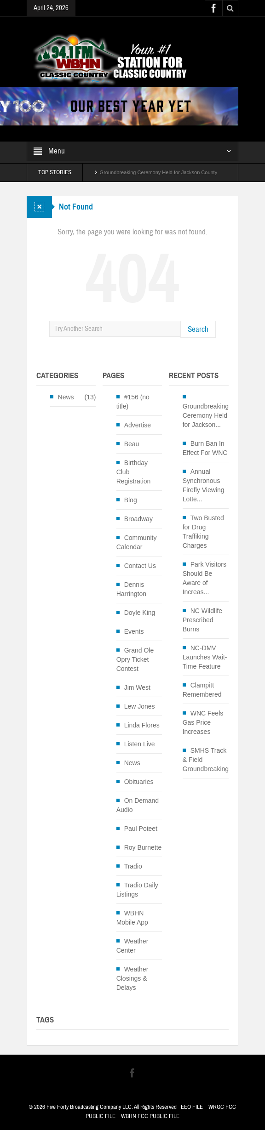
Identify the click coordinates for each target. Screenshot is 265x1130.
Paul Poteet (140, 828)
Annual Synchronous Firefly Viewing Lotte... (204, 485)
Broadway (138, 518)
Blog (130, 500)
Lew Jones (139, 706)
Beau (131, 444)
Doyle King (140, 612)
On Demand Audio (137, 805)
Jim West (137, 687)
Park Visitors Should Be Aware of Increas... (204, 578)
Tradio (133, 866)
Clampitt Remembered (202, 689)
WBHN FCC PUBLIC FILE (150, 1116)
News (66, 397)
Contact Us (140, 565)
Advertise (137, 425)
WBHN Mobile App (132, 917)
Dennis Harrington (131, 589)
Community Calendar (136, 542)
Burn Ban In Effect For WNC (205, 448)
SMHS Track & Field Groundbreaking (206, 759)
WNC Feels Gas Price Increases (203, 722)
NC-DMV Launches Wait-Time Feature (205, 657)
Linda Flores (142, 725)
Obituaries (139, 781)
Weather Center (132, 945)
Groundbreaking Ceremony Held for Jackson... (206, 415)
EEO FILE (192, 1107)
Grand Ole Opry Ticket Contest (135, 659)
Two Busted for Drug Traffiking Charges (203, 531)
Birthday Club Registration (133, 472)
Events (134, 631)
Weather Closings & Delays (132, 978)
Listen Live (139, 744)
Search (198, 329)
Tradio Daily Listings (137, 889)
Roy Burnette (143, 847)
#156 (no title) (133, 401)
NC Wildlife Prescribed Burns (202, 620)
